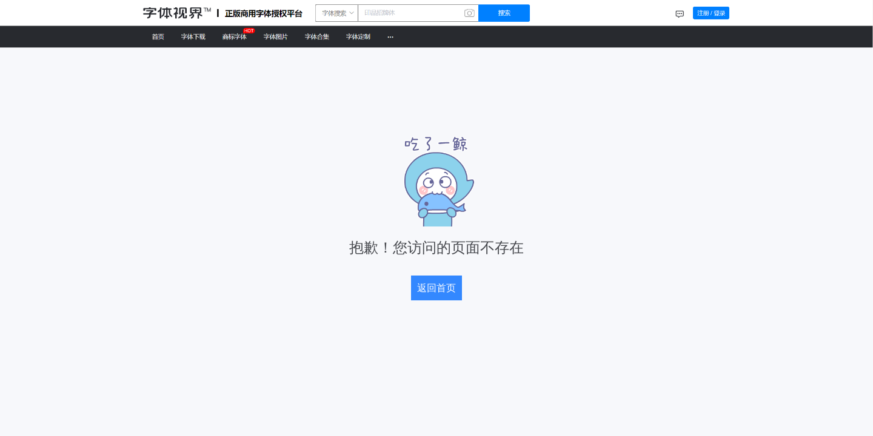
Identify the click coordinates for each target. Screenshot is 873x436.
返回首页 (436, 288)
